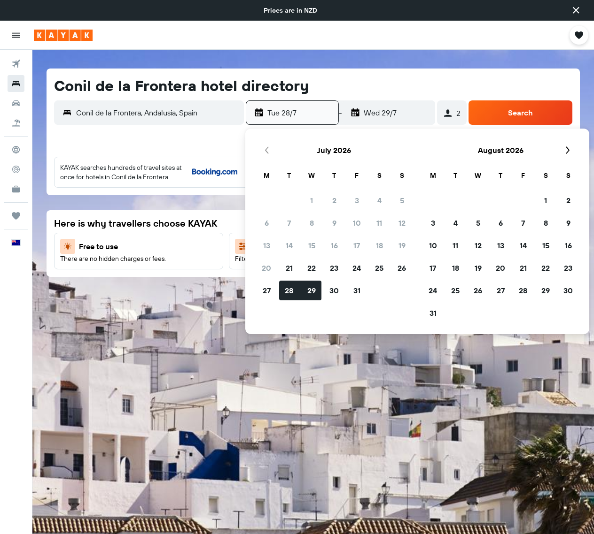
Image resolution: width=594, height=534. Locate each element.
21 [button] (289, 268)
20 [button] (266, 268)
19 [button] (402, 245)
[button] (576, 10)
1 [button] (311, 200)
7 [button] (289, 223)
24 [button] (356, 268)
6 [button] (267, 223)
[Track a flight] (16, 169)
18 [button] (379, 245)
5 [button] (402, 200)
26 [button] (402, 268)
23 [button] (334, 268)
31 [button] (356, 290)
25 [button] (379, 268)
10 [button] (357, 223)
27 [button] (267, 290)
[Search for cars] (16, 103)
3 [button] (357, 200)
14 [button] (289, 245)
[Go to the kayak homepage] (63, 35)
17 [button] (356, 245)
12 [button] (402, 223)
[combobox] (157, 112)
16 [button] (334, 245)
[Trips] (16, 215)
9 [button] (334, 223)
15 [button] (311, 245)
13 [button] (266, 245)
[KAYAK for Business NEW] (16, 189)
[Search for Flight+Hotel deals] (16, 123)
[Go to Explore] (16, 149)
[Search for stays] (16, 83)
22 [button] (311, 268)
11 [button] (379, 223)
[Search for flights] (16, 63)
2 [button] (334, 200)
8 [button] (312, 223)
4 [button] (379, 200)
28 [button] (289, 290)
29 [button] (311, 290)
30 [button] (334, 290)
